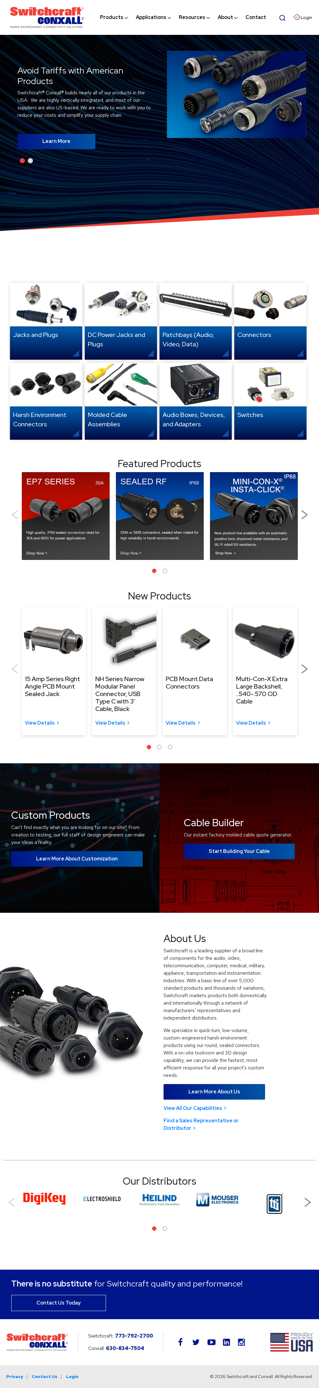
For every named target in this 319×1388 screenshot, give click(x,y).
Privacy (14, 1376)
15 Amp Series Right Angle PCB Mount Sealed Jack (52, 686)
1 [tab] (154, 571)
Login (72, 1376)
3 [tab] (170, 747)
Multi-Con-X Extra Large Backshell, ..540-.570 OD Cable (262, 690)
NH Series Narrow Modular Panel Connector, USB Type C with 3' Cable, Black (119, 694)
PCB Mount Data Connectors (189, 682)
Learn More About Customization (77, 858)
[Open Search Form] (282, 17)
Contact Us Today (58, 1303)
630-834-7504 (125, 1348)
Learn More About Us (214, 1091)
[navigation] (183, 17)
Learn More (56, 141)
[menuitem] (112, 17)
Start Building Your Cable (239, 851)
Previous (14, 518)
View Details (40, 723)
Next (304, 518)
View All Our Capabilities (193, 1108)
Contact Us (44, 1376)
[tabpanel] (66, 517)
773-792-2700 (134, 1336)
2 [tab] (165, 571)
